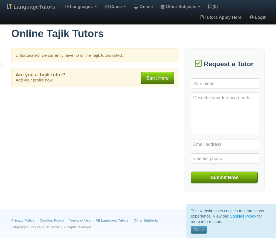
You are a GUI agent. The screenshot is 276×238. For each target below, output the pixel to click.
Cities (115, 6)
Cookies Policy (52, 220)
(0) (213, 6)
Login (258, 17)
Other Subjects (180, 6)
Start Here (157, 78)
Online (143, 6)
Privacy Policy (22, 220)
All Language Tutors (112, 220)
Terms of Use (80, 220)
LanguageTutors (34, 7)
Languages (80, 6)
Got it (198, 230)
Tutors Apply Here (221, 17)
